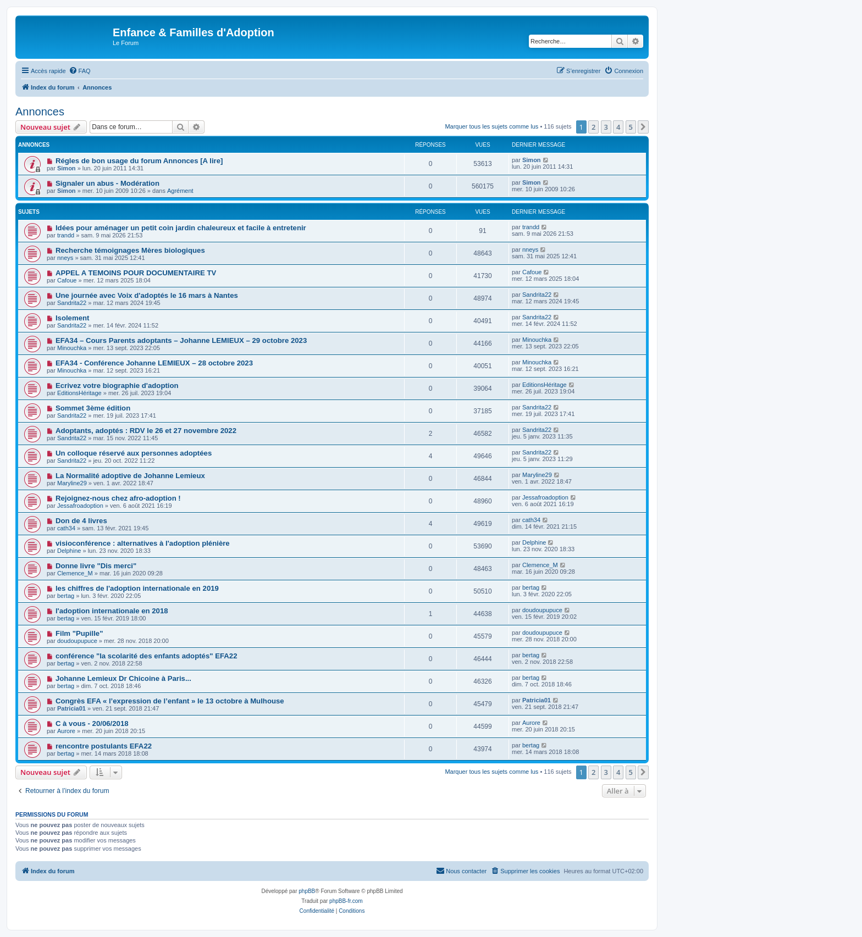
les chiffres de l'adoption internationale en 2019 (137, 588)
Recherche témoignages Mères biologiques (130, 250)
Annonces (39, 112)
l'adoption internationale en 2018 (112, 611)
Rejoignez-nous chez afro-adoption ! (118, 498)
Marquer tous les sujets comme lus (491, 126)
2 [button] (593, 127)
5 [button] (631, 127)
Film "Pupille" (79, 633)
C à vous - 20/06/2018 (92, 723)
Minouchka (71, 348)
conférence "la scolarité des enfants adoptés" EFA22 (146, 656)
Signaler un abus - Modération (107, 183)
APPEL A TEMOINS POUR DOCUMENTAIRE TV (136, 273)
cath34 (66, 528)
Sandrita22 (71, 303)
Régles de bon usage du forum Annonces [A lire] (139, 161)
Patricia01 (71, 708)
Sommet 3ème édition (93, 408)
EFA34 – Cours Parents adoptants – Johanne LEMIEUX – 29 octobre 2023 (181, 340)
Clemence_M (75, 573)
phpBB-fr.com (346, 901)
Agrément (180, 190)
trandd (65, 235)
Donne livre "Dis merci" (96, 566)
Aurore (66, 731)
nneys (65, 257)
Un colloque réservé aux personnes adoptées (134, 453)
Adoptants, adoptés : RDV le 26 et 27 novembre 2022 (146, 430)
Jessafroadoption (80, 505)
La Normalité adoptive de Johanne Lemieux (130, 476)
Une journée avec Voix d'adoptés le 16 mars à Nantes (147, 295)
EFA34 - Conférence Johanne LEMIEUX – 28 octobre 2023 (154, 363)
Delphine (69, 550)
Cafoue (66, 280)
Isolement (73, 318)
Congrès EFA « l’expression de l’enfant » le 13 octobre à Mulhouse (170, 701)
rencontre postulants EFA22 (104, 746)
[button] (643, 127)
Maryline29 (72, 483)
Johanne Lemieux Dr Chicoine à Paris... (123, 678)
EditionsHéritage (79, 393)
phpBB (307, 891)
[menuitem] (80, 70)
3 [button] (606, 127)
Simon (66, 168)
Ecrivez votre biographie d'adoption (117, 385)
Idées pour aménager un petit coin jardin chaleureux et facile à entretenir (181, 228)
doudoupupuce (542, 610)
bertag (65, 595)
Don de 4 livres (81, 521)
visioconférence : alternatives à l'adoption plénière (143, 543)
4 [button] (618, 127)
